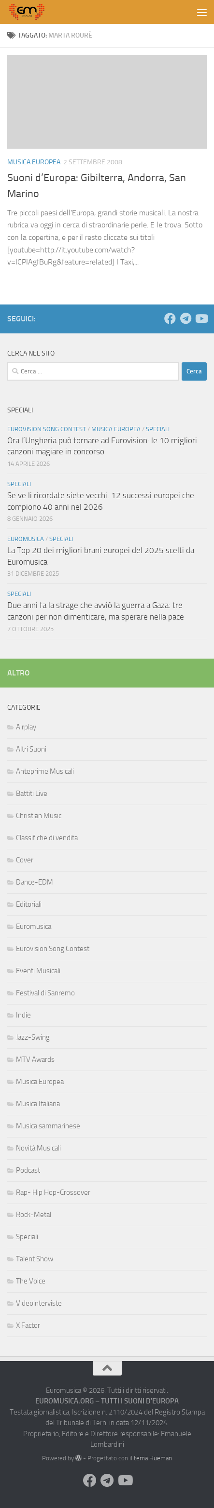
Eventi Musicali (38, 970)
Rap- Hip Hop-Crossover (53, 1192)
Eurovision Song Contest (46, 429)
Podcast (28, 1170)
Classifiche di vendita (47, 837)
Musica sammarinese (48, 1126)
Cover (24, 860)
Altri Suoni (31, 749)
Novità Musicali (38, 1148)
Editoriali (29, 904)
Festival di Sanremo (45, 993)
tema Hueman (153, 1458)
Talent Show (34, 1259)
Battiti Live (31, 793)
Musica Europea (33, 162)
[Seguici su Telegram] (185, 318)
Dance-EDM (34, 882)
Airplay (26, 727)
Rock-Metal (33, 1214)
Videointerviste (39, 1303)
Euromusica (25, 538)
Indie (23, 1015)
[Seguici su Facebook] (170, 318)
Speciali (158, 429)
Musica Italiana (38, 1103)
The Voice (30, 1281)
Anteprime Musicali (45, 771)
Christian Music (38, 815)
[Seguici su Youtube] (201, 318)
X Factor (28, 1325)
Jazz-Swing (33, 1037)
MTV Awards (35, 1059)
